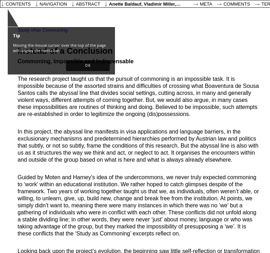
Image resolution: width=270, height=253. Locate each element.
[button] (88, 65)
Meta (206, 4)
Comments (237, 4)
